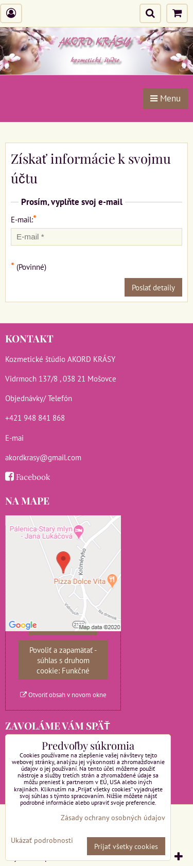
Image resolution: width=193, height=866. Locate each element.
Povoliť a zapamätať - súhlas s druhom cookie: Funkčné (63, 660)
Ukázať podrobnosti (42, 840)
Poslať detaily (153, 287)
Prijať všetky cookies (126, 846)
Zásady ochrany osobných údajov (113, 817)
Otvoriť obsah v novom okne (63, 694)
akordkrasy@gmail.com (43, 457)
